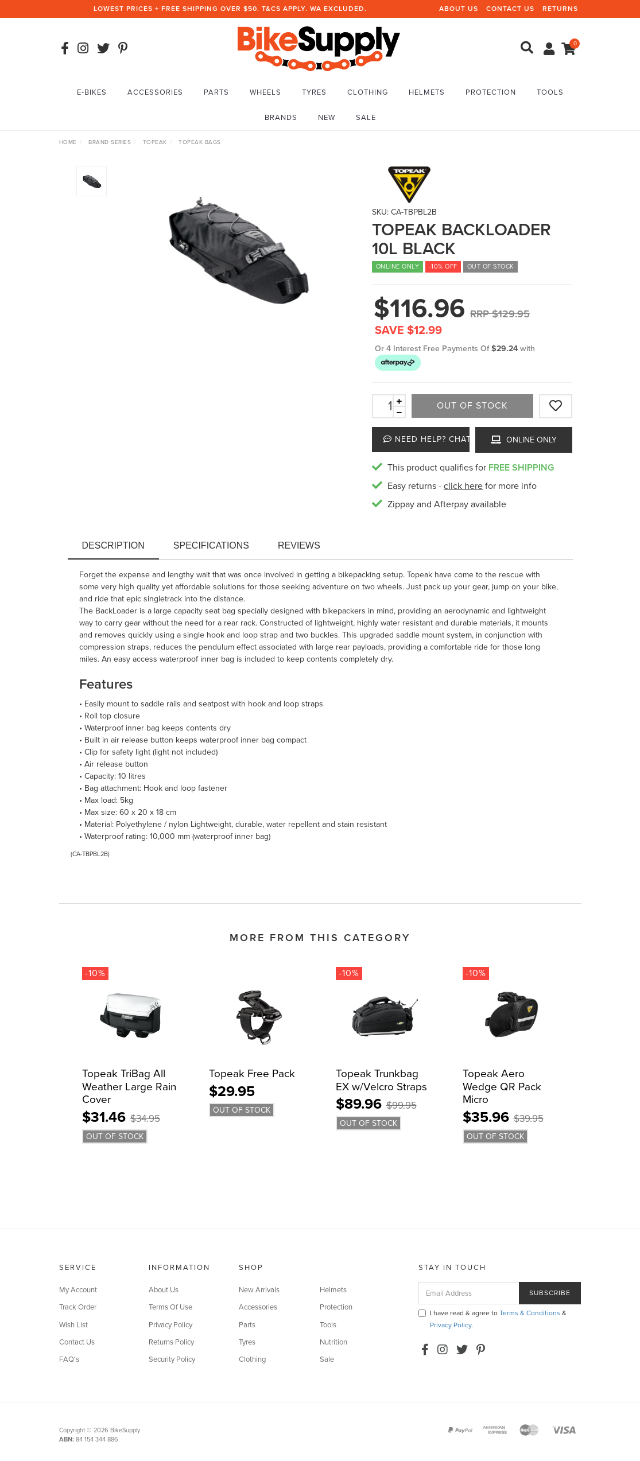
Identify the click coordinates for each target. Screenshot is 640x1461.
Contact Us (510, 9)
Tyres (314, 92)
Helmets (427, 92)
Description (113, 545)
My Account (78, 1290)
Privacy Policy (170, 1325)
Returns (560, 9)
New (326, 117)
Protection (491, 92)
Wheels (265, 92)
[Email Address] (468, 1293)
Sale (366, 117)
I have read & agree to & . (492, 1319)
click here (463, 486)
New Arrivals (259, 1290)
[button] (398, 362)
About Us (458, 9)
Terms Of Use (170, 1307)
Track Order (77, 1307)
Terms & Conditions (529, 1313)
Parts (216, 92)
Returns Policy (171, 1342)
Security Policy (172, 1359)
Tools (550, 92)
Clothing (367, 92)
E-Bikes (92, 92)
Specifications (211, 545)
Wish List (73, 1325)
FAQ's (69, 1359)
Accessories (155, 92)
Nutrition (333, 1342)
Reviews (299, 545)
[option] (235, 249)
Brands (281, 117)
